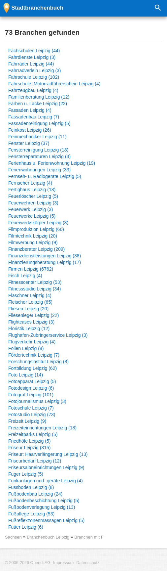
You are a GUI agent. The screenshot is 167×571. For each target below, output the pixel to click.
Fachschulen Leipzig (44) (34, 50)
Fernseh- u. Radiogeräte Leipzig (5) (44, 176)
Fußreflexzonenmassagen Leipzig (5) (46, 520)
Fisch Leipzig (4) (25, 275)
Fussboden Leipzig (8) (31, 487)
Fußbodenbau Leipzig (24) (35, 494)
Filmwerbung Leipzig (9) (32, 242)
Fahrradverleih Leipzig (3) (34, 70)
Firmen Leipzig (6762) (30, 269)
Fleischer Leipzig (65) (30, 302)
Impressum (63, 562)
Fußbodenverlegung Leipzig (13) (41, 507)
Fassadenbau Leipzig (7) (33, 116)
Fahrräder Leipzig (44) (31, 63)
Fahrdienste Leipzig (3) (31, 57)
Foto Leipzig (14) (25, 374)
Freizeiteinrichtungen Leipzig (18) (42, 427)
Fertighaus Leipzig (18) (31, 189)
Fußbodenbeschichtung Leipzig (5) (44, 500)
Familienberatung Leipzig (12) (38, 97)
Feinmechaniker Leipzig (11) (37, 136)
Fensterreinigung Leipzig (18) (38, 150)
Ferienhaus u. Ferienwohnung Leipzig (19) (51, 163)
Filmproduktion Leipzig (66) (36, 229)
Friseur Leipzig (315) (29, 447)
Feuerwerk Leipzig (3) (30, 209)
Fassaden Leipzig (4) (29, 110)
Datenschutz (87, 562)
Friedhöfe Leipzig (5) (29, 441)
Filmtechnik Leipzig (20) (32, 236)
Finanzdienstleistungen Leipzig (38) (44, 255)
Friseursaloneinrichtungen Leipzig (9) (46, 467)
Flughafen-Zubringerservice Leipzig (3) (47, 335)
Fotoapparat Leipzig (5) (32, 381)
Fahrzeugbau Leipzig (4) (33, 90)
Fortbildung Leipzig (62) (32, 368)
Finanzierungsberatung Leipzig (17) (44, 262)
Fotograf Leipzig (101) (30, 394)
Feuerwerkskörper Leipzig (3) (38, 222)
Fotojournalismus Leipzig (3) (37, 401)
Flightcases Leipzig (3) (31, 322)
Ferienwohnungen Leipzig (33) (39, 169)
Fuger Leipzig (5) (25, 474)
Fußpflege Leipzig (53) (31, 513)
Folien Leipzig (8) (26, 348)
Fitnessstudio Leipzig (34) (34, 288)
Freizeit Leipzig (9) (27, 421)
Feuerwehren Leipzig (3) (33, 202)
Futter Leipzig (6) (25, 527)
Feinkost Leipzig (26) (29, 130)
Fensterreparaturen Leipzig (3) (39, 156)
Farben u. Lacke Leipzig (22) (37, 103)
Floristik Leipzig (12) (29, 328)
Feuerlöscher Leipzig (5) (33, 196)
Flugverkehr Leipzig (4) (31, 341)
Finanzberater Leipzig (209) (36, 249)
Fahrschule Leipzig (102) (33, 77)
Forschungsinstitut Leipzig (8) (38, 361)
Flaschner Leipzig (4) (29, 295)
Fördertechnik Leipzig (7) (33, 355)
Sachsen (13, 537)
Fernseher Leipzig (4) (30, 183)
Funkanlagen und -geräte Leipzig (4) (45, 480)
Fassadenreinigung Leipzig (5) (39, 123)
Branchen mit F (88, 537)
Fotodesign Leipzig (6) (31, 388)
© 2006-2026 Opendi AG (27, 562)
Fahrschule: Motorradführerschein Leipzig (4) (54, 83)
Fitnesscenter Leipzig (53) (34, 282)
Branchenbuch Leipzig (48, 537)
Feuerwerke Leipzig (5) (31, 216)
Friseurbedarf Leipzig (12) (34, 460)
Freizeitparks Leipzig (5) (32, 434)
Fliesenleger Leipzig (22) (33, 315)
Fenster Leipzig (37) (29, 143)
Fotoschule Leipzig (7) (31, 408)
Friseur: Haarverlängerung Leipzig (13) (47, 454)
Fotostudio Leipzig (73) (31, 414)
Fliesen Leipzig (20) (28, 308)
